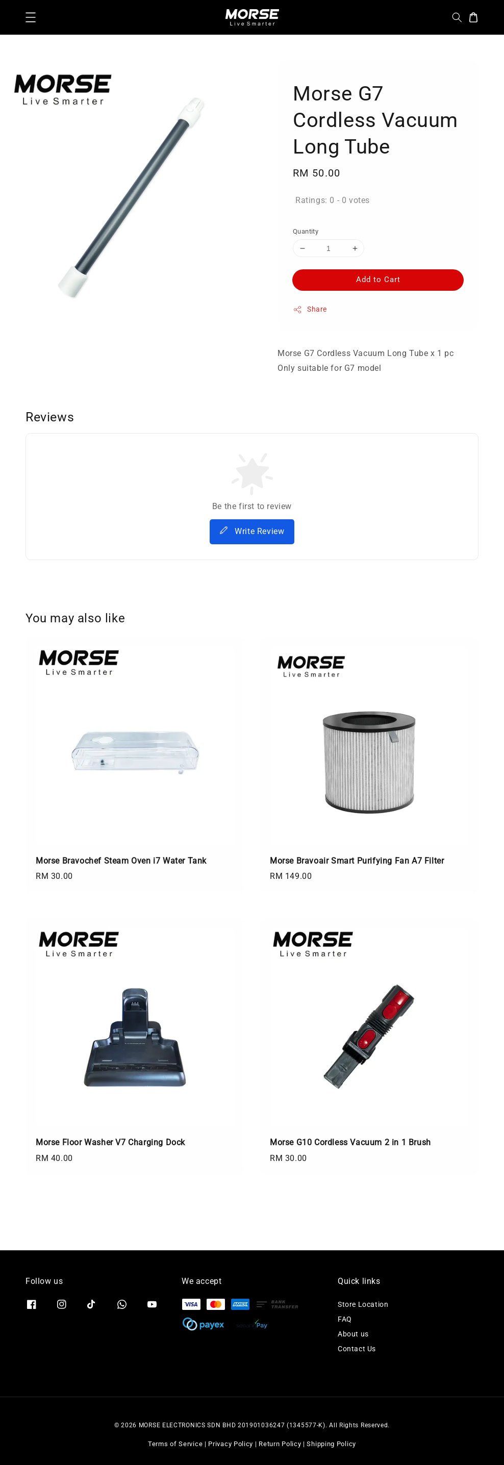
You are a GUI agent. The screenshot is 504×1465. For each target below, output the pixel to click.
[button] (30, 17)
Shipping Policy (331, 1444)
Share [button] (310, 309)
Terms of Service (175, 1444)
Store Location (363, 1304)
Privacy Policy (230, 1444)
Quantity (305, 231)
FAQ (345, 1319)
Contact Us (357, 1349)
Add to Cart (378, 279)
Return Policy (280, 1444)
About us (353, 1334)
